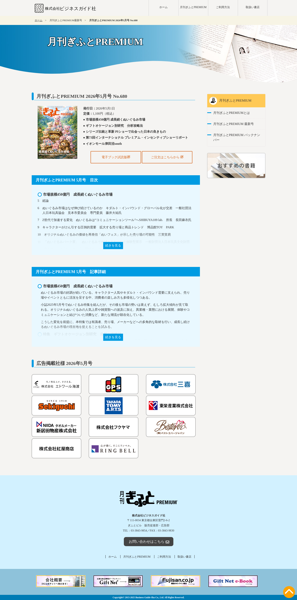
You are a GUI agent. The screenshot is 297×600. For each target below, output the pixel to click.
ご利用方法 (223, 7)
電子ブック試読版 (116, 157)
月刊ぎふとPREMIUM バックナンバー (236, 137)
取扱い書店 (253, 7)
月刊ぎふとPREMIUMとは (231, 112)
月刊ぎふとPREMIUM (193, 7)
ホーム (163, 7)
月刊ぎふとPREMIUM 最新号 (233, 124)
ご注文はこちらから (167, 157)
